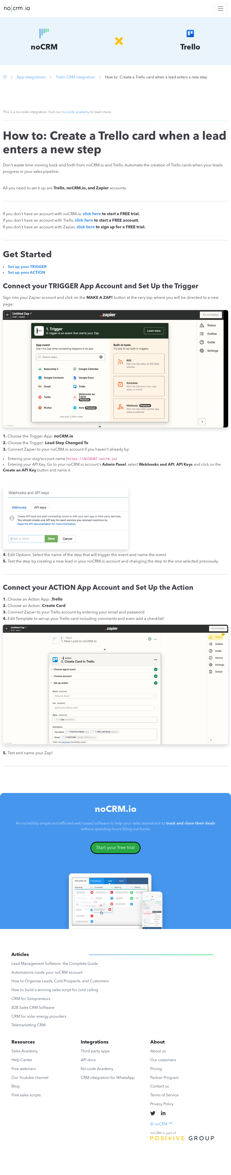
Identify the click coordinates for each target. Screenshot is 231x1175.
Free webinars (23, 1069)
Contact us (159, 1086)
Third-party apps (95, 1051)
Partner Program (164, 1078)
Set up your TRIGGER (27, 267)
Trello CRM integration (75, 77)
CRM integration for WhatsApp (108, 1078)
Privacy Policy (161, 1104)
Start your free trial (115, 847)
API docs (88, 1060)
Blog (15, 1086)
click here (92, 214)
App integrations (31, 77)
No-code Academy (97, 1069)
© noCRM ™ (161, 1124)
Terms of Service (164, 1095)
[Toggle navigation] (220, 8)
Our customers (163, 1060)
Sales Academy (24, 1051)
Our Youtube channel (29, 1078)
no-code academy (75, 112)
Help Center (21, 1060)
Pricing (156, 1069)
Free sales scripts (26, 1095)
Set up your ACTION (26, 273)
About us (158, 1051)
